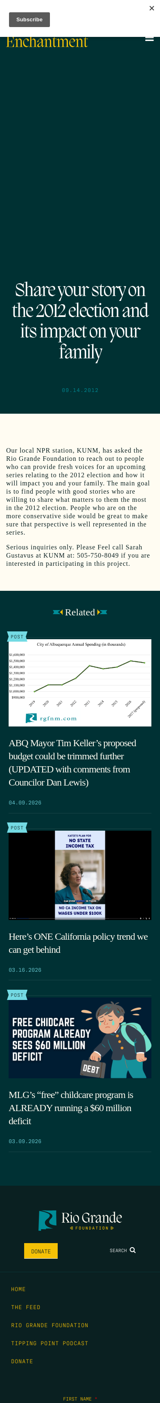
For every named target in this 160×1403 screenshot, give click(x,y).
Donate (41, 1251)
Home (18, 1288)
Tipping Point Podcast (49, 1342)
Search (123, 1250)
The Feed (26, 1306)
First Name (80, 1398)
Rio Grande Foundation (49, 1324)
